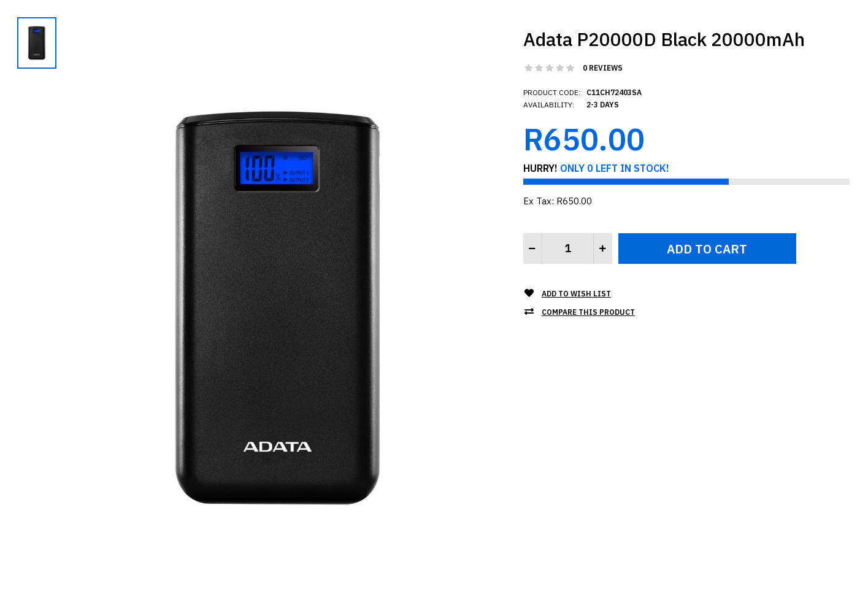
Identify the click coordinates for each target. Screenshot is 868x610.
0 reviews (603, 67)
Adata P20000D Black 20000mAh (664, 39)
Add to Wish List (576, 293)
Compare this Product (588, 312)
